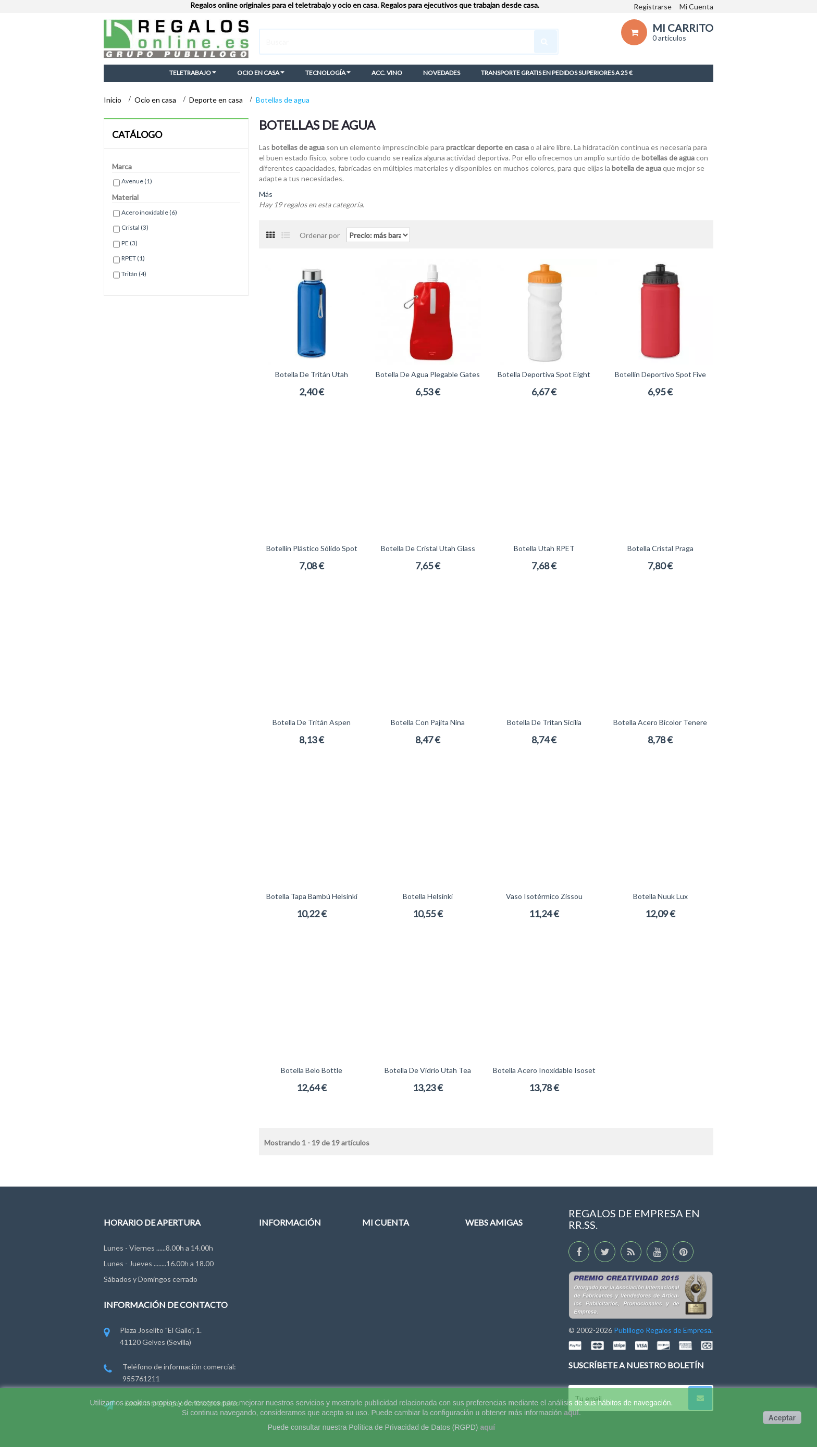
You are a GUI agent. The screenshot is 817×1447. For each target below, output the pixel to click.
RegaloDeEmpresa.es (500, 1250)
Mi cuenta (385, 1222)
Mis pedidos (381, 1250)
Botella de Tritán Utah (311, 374)
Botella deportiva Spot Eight (544, 374)
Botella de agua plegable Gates (428, 374)
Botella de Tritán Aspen (312, 722)
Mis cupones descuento (401, 1338)
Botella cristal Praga (660, 548)
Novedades (277, 1250)
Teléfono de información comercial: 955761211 (170, 1373)
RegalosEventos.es (496, 1289)
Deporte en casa (216, 99)
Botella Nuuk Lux (660, 896)
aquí (571, 1412)
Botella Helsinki (428, 896)
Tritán (133, 274)
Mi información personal (400, 1319)
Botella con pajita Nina (428, 722)
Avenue (136, 181)
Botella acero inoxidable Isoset (544, 1070)
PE (129, 243)
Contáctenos (280, 1270)
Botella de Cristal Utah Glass (428, 548)
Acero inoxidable (149, 212)
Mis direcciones (387, 1299)
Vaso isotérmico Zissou (544, 896)
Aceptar (782, 1418)
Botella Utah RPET (544, 548)
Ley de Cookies (283, 1328)
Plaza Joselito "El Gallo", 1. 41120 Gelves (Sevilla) (153, 1337)
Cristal (134, 227)
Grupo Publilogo (285, 1289)
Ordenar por (320, 234)
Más (266, 194)
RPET (133, 258)
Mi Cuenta (696, 6)
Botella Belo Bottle (311, 1070)
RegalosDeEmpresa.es (501, 1270)
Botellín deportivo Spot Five (660, 374)
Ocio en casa (156, 99)
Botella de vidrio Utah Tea (428, 1070)
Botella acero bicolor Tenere (660, 722)
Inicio (113, 99)
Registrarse (653, 6)
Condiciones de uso (291, 1308)
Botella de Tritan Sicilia (544, 722)
